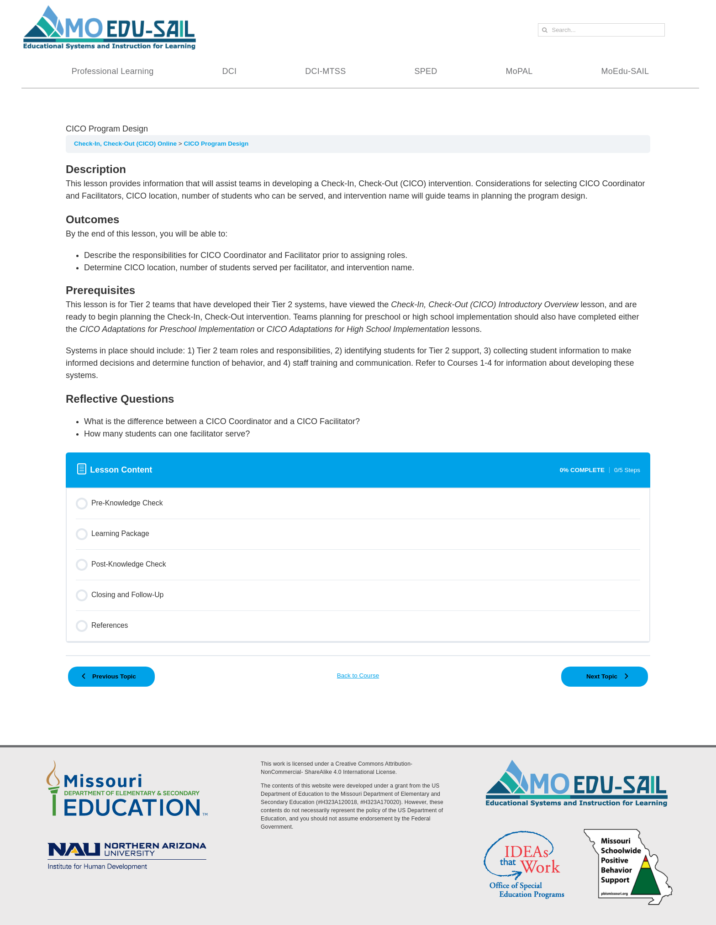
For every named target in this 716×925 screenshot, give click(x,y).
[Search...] (601, 30)
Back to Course (358, 675)
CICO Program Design (216, 143)
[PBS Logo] (628, 830)
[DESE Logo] (127, 758)
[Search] (544, 30)
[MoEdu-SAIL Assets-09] (127, 839)
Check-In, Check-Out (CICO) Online (126, 143)
